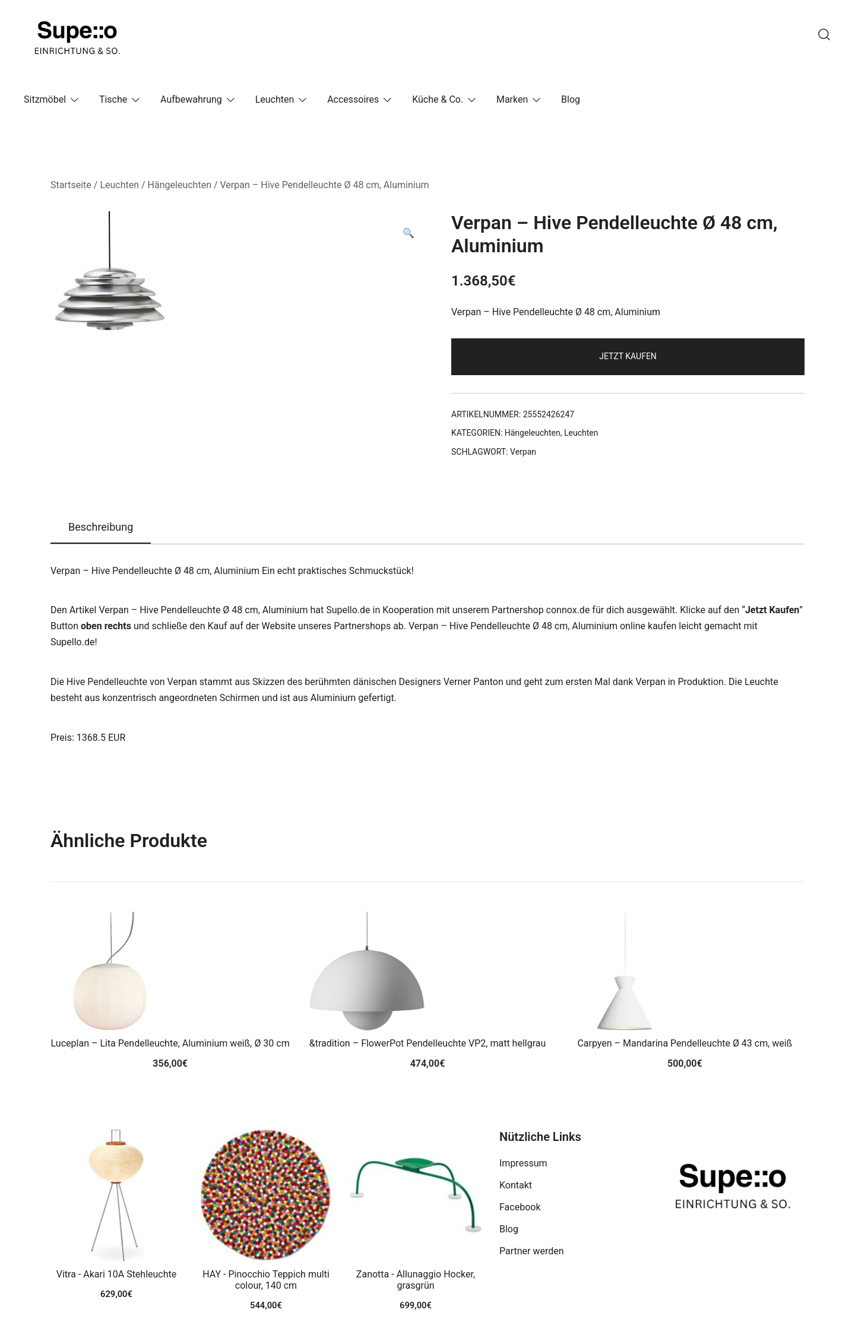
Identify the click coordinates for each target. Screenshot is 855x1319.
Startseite (70, 185)
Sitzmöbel (45, 99)
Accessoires (353, 99)
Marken (512, 99)
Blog (570, 99)
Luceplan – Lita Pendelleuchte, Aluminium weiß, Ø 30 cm (170, 1043)
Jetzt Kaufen (628, 356)
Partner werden (531, 1251)
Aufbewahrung (191, 99)
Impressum (523, 1163)
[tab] (100, 527)
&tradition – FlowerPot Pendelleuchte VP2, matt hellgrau (427, 1043)
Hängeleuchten (179, 185)
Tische (113, 99)
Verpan (523, 451)
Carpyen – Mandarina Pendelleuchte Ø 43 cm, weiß (684, 1043)
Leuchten (274, 99)
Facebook (519, 1207)
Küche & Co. (437, 99)
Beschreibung (100, 527)
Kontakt (515, 1185)
